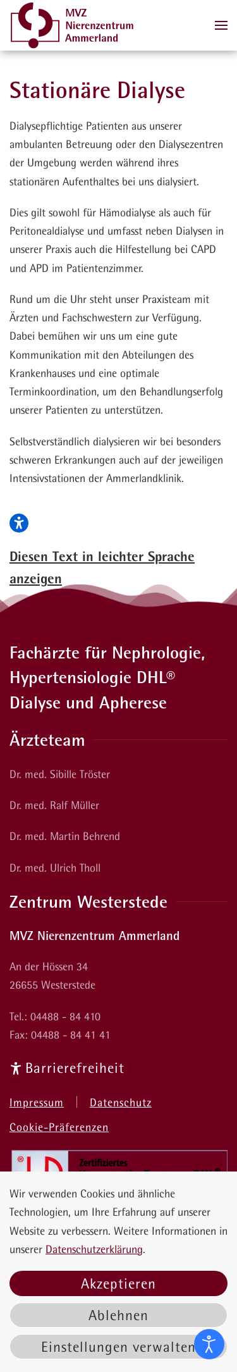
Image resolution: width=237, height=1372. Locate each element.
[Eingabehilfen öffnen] (209, 1344)
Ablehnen (118, 1315)
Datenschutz (121, 1102)
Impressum (36, 1102)
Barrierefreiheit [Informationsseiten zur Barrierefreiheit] (67, 1068)
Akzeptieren (118, 1283)
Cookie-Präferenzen (59, 1127)
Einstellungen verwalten (118, 1346)
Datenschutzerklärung (94, 1249)
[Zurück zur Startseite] (72, 25)
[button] (221, 25)
